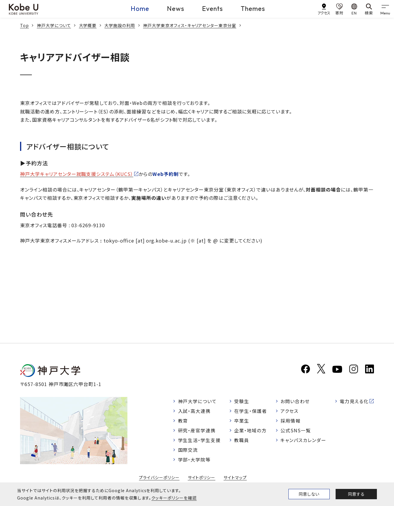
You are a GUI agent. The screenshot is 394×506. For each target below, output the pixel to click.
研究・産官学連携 (197, 431)
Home (140, 8)
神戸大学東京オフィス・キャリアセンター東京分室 (189, 25)
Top (24, 25)
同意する (356, 494)
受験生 (241, 401)
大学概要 (88, 25)
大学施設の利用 (119, 25)
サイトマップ (235, 479)
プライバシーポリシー (159, 479)
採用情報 (290, 421)
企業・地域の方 (250, 431)
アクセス (289, 411)
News (175, 8)
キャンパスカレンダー (303, 441)
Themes (253, 8)
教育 (183, 421)
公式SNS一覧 (295, 431)
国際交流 (188, 450)
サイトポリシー (202, 479)
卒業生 (241, 421)
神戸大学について (54, 25)
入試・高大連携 (194, 411)
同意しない (309, 494)
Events (212, 8)
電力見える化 (354, 401)
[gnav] (385, 9)
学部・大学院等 (194, 460)
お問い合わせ (295, 401)
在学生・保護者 (250, 411)
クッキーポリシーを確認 (174, 498)
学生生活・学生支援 (199, 441)
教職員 (241, 441)
